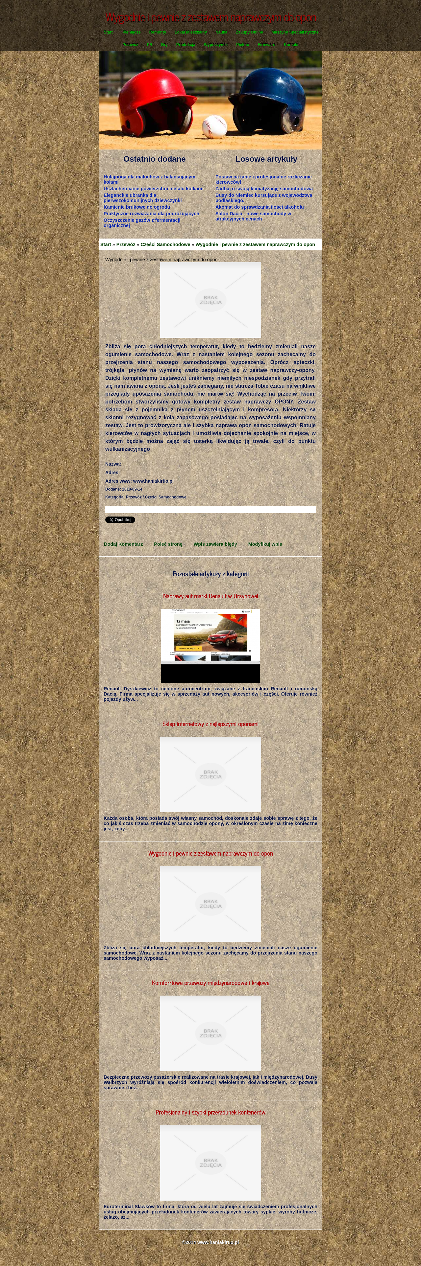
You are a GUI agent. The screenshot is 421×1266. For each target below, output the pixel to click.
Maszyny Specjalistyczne (295, 32)
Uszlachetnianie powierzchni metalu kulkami (154, 188)
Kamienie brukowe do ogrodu (137, 207)
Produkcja (185, 44)
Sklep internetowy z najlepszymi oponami (210, 723)
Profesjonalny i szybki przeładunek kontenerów (210, 1112)
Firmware (266, 44)
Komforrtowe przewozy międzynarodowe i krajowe (210, 982)
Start (108, 32)
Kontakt (291, 44)
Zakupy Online (249, 32)
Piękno (242, 44)
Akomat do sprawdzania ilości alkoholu (259, 207)
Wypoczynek (216, 44)
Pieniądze (131, 32)
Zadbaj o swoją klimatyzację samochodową (264, 188)
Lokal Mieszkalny (191, 32)
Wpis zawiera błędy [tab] (215, 544)
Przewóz (130, 44)
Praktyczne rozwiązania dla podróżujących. (152, 213)
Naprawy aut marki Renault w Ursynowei (210, 596)
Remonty (157, 32)
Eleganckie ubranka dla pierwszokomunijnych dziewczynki (143, 198)
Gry (164, 44)
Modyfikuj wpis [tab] (265, 544)
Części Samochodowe (165, 244)
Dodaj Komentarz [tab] (123, 544)
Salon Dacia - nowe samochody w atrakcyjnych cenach (253, 216)
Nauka (221, 32)
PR (149, 44)
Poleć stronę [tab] (168, 544)
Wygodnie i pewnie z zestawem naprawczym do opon (255, 244)
